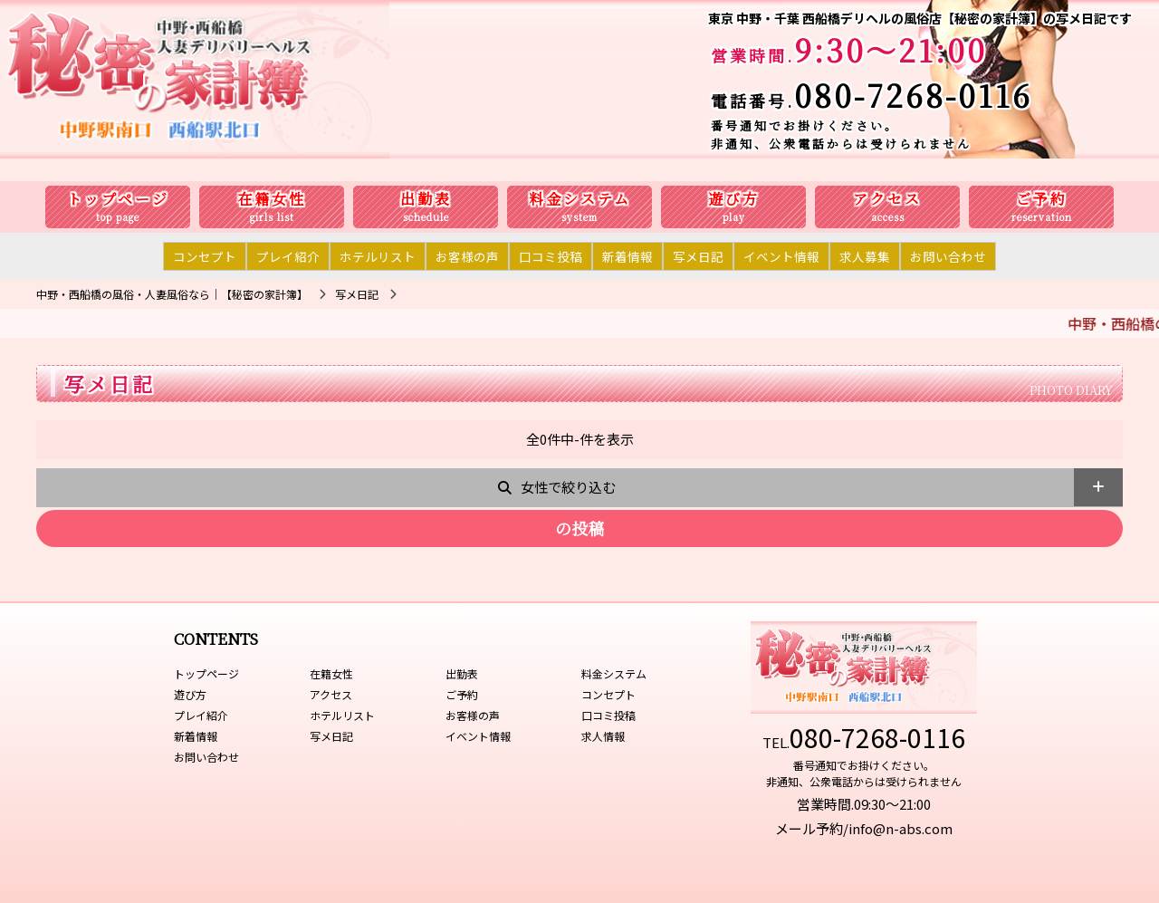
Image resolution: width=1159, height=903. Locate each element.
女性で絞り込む (568, 486)
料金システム (580, 198)
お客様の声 (467, 256)
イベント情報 (781, 256)
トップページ (118, 198)
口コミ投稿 (550, 256)
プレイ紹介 (288, 256)
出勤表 (426, 198)
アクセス (887, 198)
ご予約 (1042, 198)
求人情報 (603, 736)
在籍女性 (271, 198)
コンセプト (204, 256)
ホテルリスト (378, 256)
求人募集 (864, 256)
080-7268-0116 (913, 94)
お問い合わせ (948, 256)
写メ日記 (698, 256)
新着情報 (627, 256)
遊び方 (734, 198)
